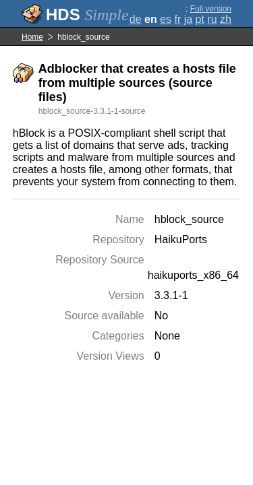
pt (200, 19)
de (136, 19)
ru (212, 19)
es (165, 19)
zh (225, 19)
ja (188, 19)
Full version (210, 8)
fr (177, 19)
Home (32, 37)
